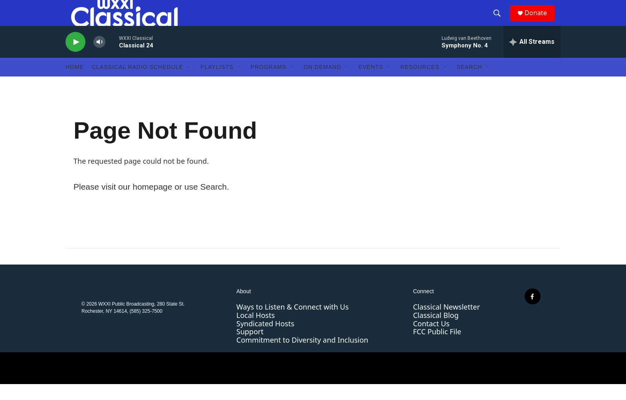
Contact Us (431, 339)
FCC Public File (437, 347)
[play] (75, 58)
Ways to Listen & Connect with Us (292, 322)
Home (74, 83)
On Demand (322, 83)
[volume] (99, 58)
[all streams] (532, 58)
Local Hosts (255, 331)
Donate (540, 21)
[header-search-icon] (500, 21)
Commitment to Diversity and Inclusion (302, 356)
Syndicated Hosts (265, 339)
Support (249, 347)
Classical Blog (435, 331)
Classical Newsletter (446, 322)
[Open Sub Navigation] (189, 83)
